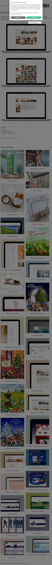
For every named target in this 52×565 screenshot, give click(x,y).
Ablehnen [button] (18, 289)
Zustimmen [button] (33, 289)
